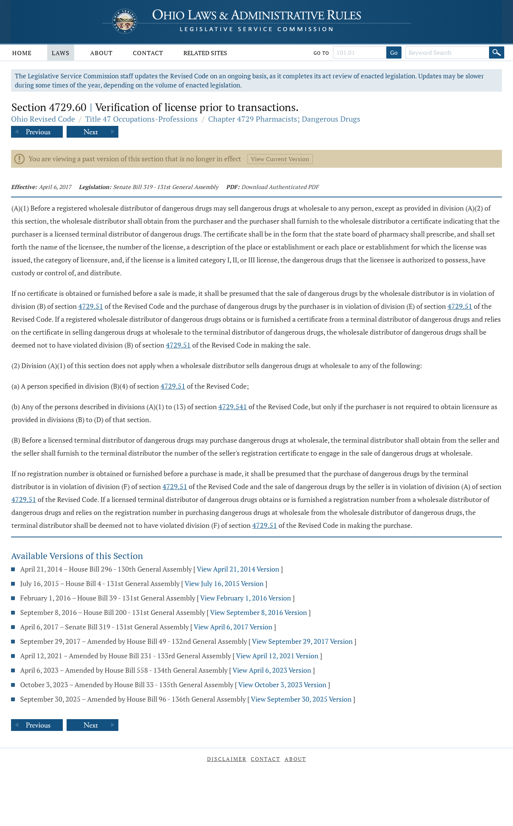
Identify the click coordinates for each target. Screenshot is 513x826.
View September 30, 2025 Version (301, 699)
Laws (61, 53)
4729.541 (232, 406)
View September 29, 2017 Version (302, 641)
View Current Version (280, 159)
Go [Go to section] (394, 52)
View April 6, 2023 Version (272, 670)
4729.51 (90, 306)
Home (22, 53)
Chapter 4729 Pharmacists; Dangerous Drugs (284, 119)
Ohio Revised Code (43, 119)
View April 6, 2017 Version (233, 626)
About (101, 53)
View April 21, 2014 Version (238, 568)
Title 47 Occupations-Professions (141, 119)
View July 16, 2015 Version (224, 583)
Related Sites (205, 53)
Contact (148, 53)
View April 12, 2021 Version (277, 655)
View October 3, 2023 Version (282, 684)
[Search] (496, 52)
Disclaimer (227, 758)
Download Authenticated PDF (280, 187)
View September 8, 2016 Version (258, 612)
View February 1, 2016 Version (245, 597)
